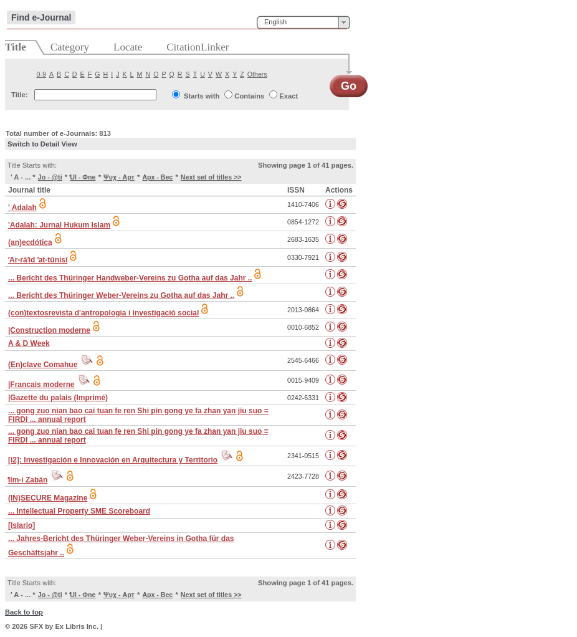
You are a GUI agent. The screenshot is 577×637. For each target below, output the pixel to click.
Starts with (201, 96)
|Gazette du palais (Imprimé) (58, 397)
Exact (288, 96)
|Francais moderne (41, 384)
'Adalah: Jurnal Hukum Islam (59, 225)
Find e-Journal (41, 17)
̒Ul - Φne (82, 177)
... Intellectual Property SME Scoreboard (79, 511)
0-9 (41, 74)
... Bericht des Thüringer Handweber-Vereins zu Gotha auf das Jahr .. (130, 278)
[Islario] (21, 525)
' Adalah (22, 207)
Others (257, 74)
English (275, 22)
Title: (19, 94)
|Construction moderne (49, 330)
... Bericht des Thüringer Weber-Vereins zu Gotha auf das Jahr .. (121, 295)
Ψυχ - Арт (119, 177)
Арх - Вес (157, 177)
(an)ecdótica (30, 242)
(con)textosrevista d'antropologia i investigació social (103, 313)
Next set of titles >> (211, 177)
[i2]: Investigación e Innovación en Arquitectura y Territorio (112, 460)
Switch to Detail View (42, 144)
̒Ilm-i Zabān (27, 480)
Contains (249, 96)
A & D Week (29, 343)
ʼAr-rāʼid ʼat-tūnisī (37, 260)
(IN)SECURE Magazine (47, 498)
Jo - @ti (50, 177)
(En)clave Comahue (42, 364)
